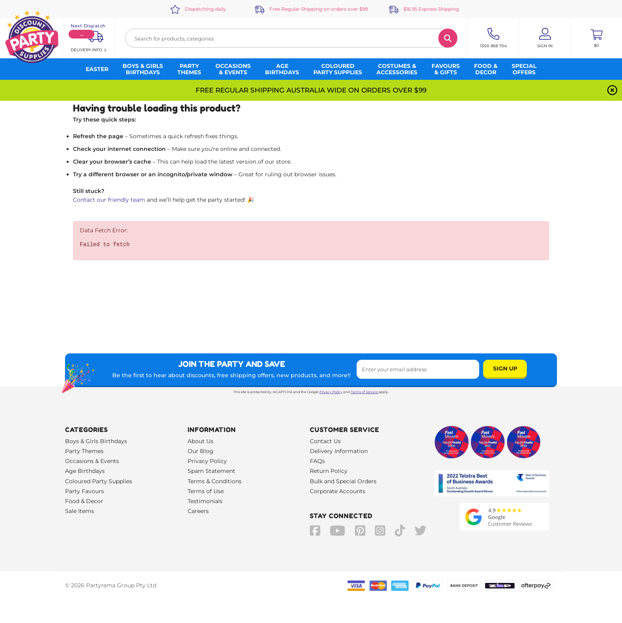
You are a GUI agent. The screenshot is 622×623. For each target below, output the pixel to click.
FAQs (317, 461)
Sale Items (79, 511)
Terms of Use (206, 491)
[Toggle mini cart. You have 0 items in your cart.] (596, 38)
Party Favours (84, 491)
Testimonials (205, 501)
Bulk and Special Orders (343, 481)
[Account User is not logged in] (544, 38)
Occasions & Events (92, 461)
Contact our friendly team (109, 199)
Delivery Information (339, 451)
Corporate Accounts (337, 491)
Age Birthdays (85, 470)
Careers (198, 511)
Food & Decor (84, 501)
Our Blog (200, 451)
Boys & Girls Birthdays (96, 441)
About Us (200, 441)
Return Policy (328, 470)
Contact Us (325, 441)
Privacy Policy (330, 392)
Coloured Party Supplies (98, 481)
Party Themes (84, 451)
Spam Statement (211, 470)
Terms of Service (364, 392)
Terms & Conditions (215, 481)
